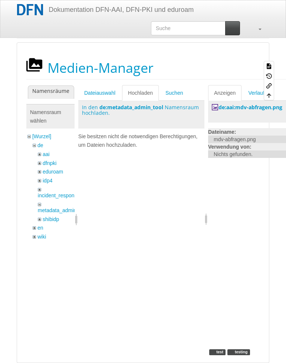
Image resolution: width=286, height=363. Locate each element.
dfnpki (49, 163)
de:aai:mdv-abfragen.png (250, 107)
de (40, 145)
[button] (256, 28)
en (40, 228)
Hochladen (140, 93)
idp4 (47, 181)
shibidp (51, 219)
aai (46, 154)
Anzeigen (225, 93)
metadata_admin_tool (63, 210)
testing (240, 352)
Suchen (174, 93)
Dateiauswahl (99, 93)
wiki (41, 237)
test (219, 352)
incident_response (59, 195)
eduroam (53, 172)
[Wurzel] (41, 136)
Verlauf (256, 93)
